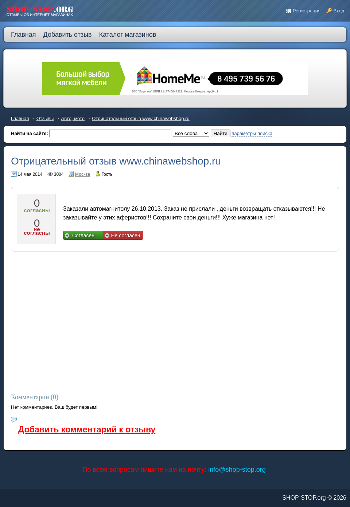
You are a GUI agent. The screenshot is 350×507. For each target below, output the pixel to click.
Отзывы (45, 118)
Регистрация (306, 10)
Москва (82, 174)
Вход (339, 10)
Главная (20, 118)
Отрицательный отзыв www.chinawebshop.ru (140, 118)
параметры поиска (252, 133)
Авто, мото (73, 118)
